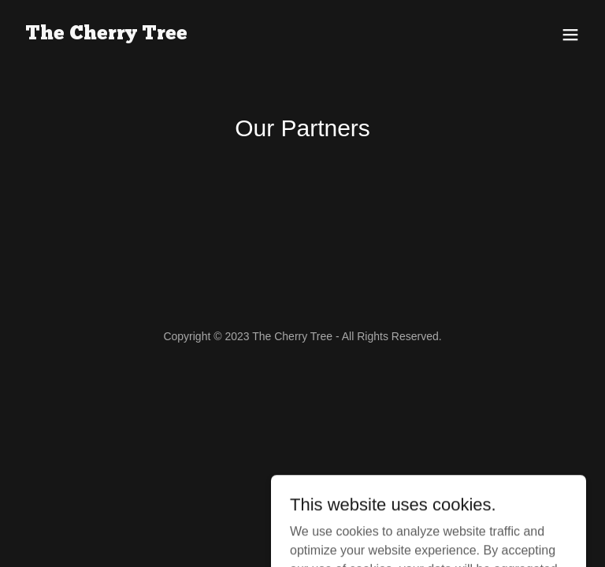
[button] (570, 34)
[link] (106, 35)
